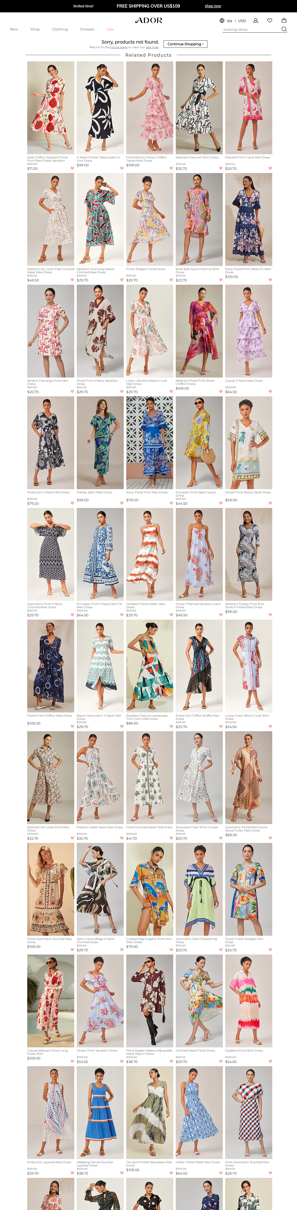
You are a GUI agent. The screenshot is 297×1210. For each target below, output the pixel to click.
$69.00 (231, 500)
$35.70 (181, 168)
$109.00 (132, 165)
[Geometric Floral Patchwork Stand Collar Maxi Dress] (248, 777)
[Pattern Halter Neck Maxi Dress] (100, 777)
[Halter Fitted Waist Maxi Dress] (199, 1112)
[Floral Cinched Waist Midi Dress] (149, 777)
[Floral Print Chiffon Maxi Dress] (50, 666)
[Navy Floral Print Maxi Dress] (149, 442)
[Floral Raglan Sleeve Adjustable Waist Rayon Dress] (149, 1001)
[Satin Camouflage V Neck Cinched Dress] (100, 889)
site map (152, 47)
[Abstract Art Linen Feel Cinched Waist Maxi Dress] (50, 219)
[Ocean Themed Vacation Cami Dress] (199, 554)
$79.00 (132, 946)
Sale (110, 29)
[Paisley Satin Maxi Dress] (100, 442)
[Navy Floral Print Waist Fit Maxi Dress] (248, 219)
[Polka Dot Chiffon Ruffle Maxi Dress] (199, 666)
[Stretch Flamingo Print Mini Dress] (50, 331)
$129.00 (231, 277)
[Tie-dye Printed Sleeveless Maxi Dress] (149, 1112)
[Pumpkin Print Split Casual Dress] (199, 442)
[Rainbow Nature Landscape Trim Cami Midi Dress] (149, 666)
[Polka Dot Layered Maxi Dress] (50, 1112)
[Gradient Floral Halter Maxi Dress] (149, 554)
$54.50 (231, 727)
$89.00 (132, 723)
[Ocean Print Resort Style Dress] (248, 442)
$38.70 (132, 1061)
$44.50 (181, 503)
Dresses (87, 29)
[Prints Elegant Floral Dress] (149, 219)
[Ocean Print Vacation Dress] (100, 1001)
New (14, 29)
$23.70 (181, 280)
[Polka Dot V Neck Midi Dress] (50, 442)
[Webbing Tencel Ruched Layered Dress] (100, 1112)
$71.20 (32, 168)
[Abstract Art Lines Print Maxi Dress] (50, 777)
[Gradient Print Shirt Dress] (248, 1001)
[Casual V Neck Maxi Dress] (248, 331)
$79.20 (33, 503)
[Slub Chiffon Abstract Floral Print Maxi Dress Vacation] (50, 107)
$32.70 (32, 838)
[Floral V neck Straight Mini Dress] (248, 889)
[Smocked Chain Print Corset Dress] (199, 777)
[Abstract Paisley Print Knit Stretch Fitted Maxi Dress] (248, 554)
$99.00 (83, 165)
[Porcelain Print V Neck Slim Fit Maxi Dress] (100, 554)
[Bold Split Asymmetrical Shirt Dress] (199, 219)
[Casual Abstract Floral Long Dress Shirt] (50, 1001)
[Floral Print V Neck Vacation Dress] (100, 331)
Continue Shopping (185, 44)
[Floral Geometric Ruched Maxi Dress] (50, 889)
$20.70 (231, 168)
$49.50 (33, 280)
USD (242, 21)
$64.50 (231, 392)
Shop (35, 29)
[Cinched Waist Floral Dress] (199, 1001)
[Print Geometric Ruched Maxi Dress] (248, 1112)
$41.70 (131, 838)
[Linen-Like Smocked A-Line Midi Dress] (149, 331)
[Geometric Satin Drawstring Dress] (199, 889)
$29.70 (82, 280)
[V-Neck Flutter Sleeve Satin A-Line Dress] (100, 107)
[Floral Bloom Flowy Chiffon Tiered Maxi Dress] (149, 107)
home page (118, 47)
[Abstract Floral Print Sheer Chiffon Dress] (199, 331)
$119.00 (132, 500)
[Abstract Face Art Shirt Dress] (199, 107)
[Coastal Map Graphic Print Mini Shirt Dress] (149, 889)
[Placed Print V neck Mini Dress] (248, 107)
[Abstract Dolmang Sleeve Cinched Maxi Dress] (100, 219)
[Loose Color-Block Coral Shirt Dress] (248, 666)
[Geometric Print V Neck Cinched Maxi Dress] (50, 554)
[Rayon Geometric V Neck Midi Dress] (100, 666)
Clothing (60, 29)
